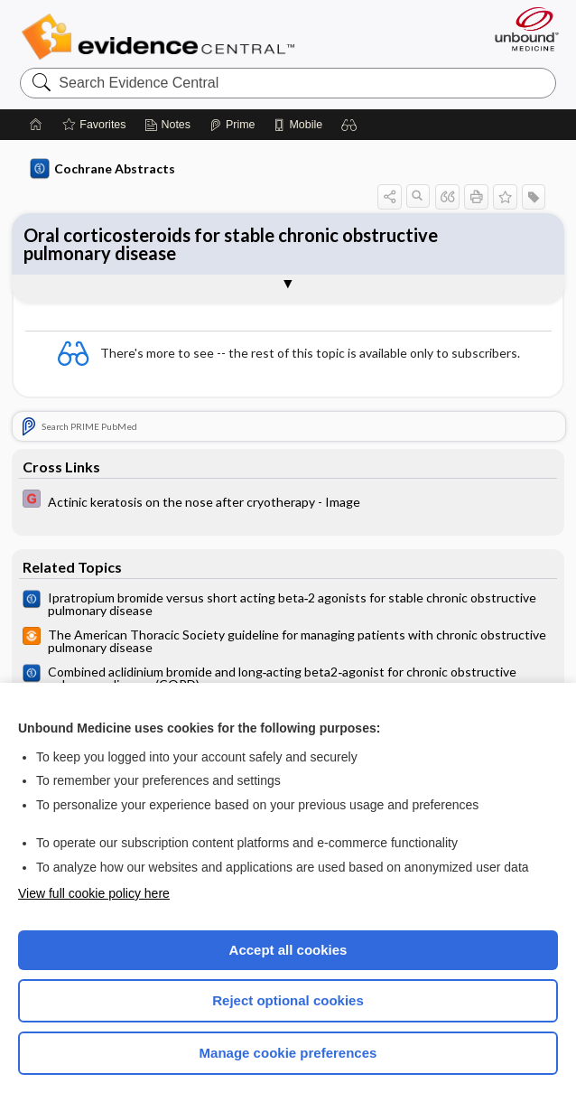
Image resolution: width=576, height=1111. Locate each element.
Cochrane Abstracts (103, 169)
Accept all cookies (288, 949)
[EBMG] (288, 501)
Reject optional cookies (288, 1000)
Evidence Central (162, 37)
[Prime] (232, 124)
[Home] (36, 124)
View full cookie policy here (94, 893)
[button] (349, 124)
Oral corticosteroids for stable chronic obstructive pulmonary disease (230, 244)
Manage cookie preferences (288, 1052)
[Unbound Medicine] (521, 29)
